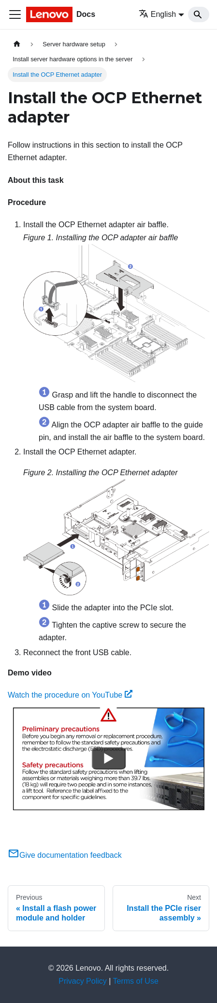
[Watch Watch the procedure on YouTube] (109, 758)
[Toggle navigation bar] (15, 14)
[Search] (198, 14)
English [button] (157, 14)
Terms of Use (136, 981)
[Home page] (17, 44)
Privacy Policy (82, 981)
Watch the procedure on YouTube (70, 695)
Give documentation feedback (65, 855)
